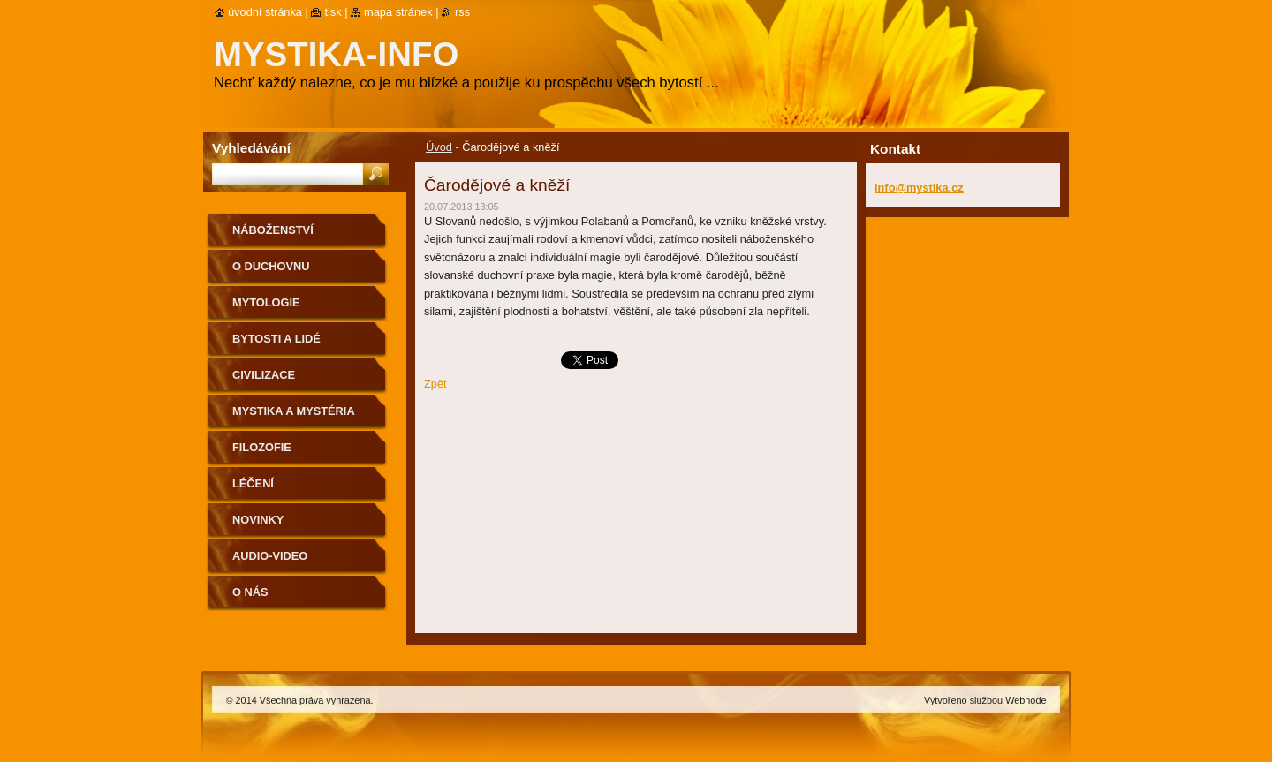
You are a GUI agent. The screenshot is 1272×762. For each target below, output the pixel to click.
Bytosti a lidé (276, 338)
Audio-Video (269, 555)
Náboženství (273, 230)
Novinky (258, 519)
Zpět (435, 383)
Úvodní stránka (265, 12)
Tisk (332, 12)
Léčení (253, 483)
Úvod (439, 147)
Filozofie (262, 447)
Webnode (1025, 700)
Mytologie (266, 302)
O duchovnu (270, 266)
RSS (462, 12)
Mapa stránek (398, 12)
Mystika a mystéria (293, 411)
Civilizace (263, 374)
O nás (250, 592)
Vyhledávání (251, 147)
